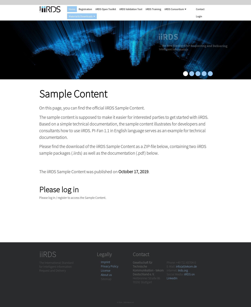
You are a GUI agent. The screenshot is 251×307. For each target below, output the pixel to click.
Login (199, 16)
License (105, 270)
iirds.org (183, 270)
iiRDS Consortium (174, 9)
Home (72, 9)
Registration (85, 9)
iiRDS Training (153, 9)
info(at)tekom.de (186, 266)
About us (106, 275)
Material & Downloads (81, 16)
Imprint (105, 262)
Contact (200, 9)
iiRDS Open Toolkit (105, 9)
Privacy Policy (109, 266)
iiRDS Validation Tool (130, 9)
